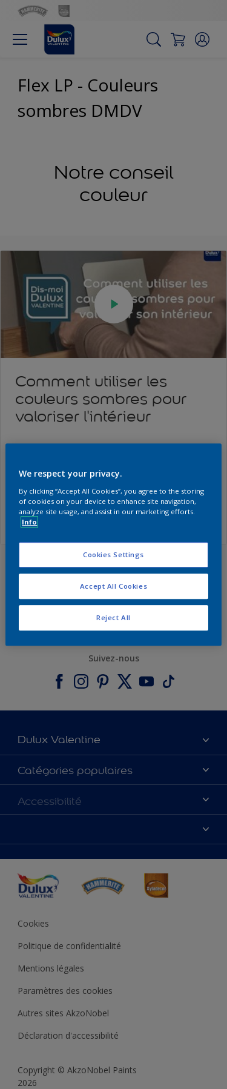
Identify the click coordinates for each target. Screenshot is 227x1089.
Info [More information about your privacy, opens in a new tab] (29, 521)
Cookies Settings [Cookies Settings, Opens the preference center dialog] (113, 554)
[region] (113, 544)
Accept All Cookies (113, 586)
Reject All (113, 617)
